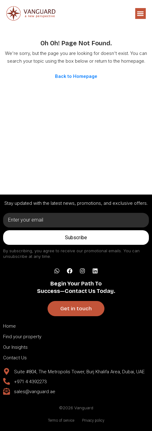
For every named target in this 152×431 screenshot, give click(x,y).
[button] (140, 13)
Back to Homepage (76, 76)
